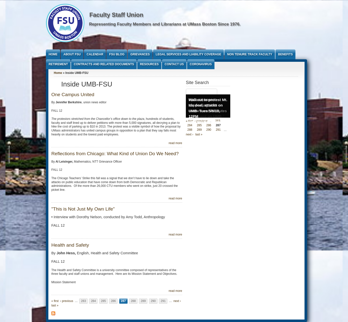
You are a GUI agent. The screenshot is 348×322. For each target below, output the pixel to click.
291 (163, 301)
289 (143, 301)
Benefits (285, 54)
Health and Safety (70, 245)
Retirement (58, 64)
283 (83, 301)
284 (93, 301)
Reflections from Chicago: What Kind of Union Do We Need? (115, 153)
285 (103, 301)
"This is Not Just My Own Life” (83, 209)
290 (153, 301)
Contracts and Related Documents (104, 64)
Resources (149, 64)
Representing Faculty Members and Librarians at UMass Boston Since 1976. (165, 24)
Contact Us (174, 64)
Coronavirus (201, 64)
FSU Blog (116, 54)
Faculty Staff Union (116, 14)
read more (175, 143)
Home (53, 54)
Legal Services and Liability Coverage (188, 54)
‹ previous (66, 301)
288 (133, 301)
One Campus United (72, 94)
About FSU (72, 54)
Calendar (95, 54)
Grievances (140, 54)
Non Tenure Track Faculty (249, 54)
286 (113, 301)
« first (54, 301)
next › (177, 301)
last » (54, 305)
